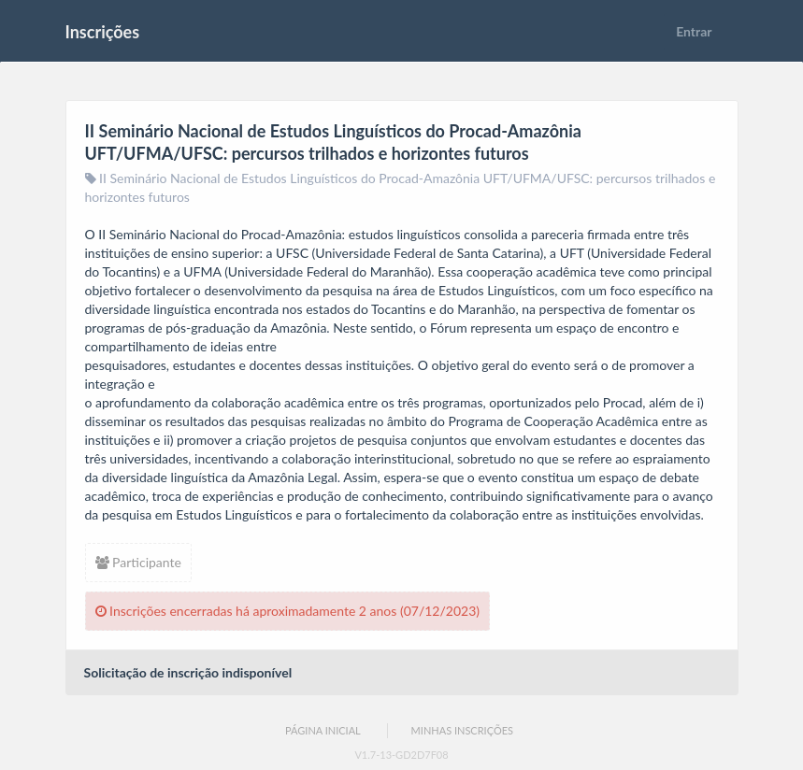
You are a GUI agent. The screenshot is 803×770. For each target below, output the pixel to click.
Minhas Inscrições (462, 730)
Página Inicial (323, 730)
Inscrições (102, 31)
